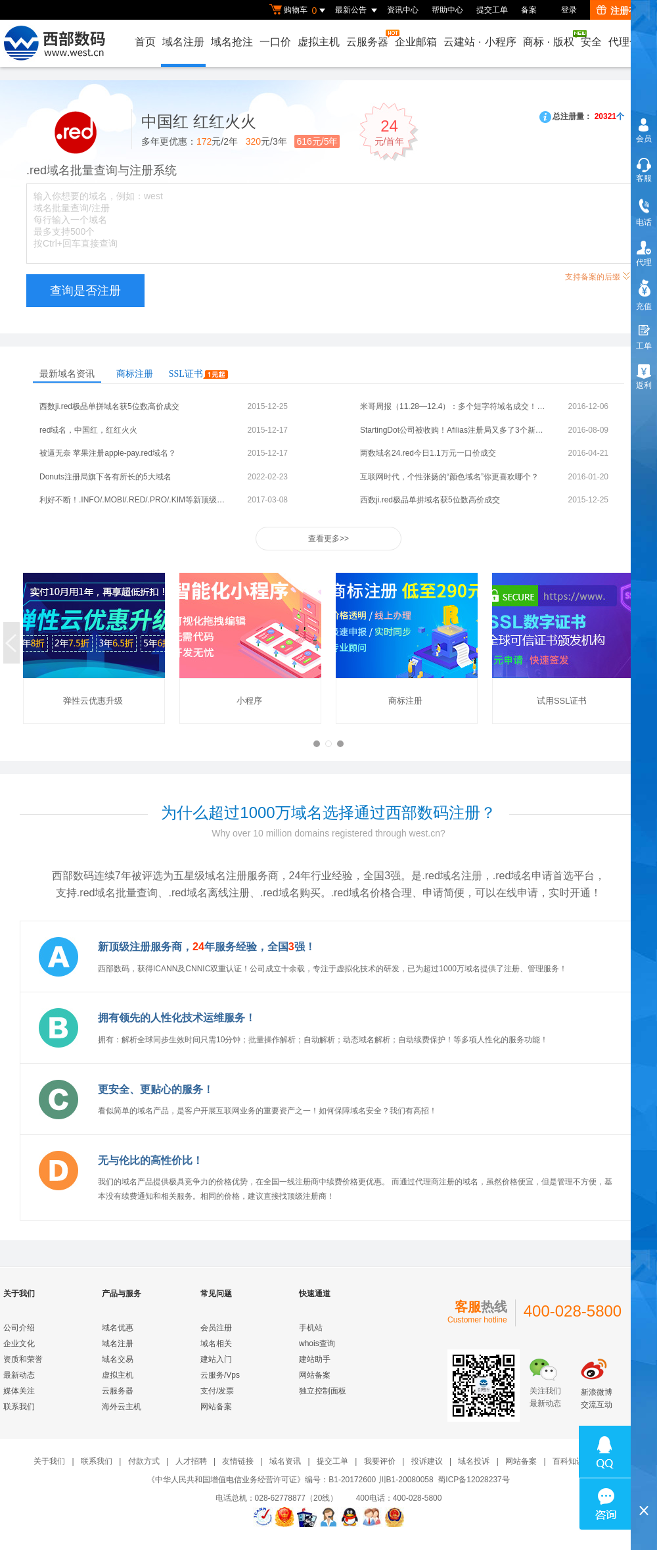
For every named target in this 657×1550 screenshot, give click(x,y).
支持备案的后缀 (598, 275)
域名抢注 (232, 41)
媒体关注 (19, 1390)
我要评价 (380, 1461)
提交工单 (492, 9)
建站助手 (314, 1359)
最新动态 (19, 1375)
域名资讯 (285, 1461)
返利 (644, 385)
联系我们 (19, 1406)
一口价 (275, 41)
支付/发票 (217, 1390)
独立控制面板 (322, 1390)
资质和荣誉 (23, 1359)
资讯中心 (403, 9)
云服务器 (368, 38)
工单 (644, 346)
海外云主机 (121, 1406)
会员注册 (216, 1327)
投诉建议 (427, 1461)
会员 (644, 138)
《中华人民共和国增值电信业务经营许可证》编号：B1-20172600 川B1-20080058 (290, 1479)
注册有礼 (622, 10)
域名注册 (183, 41)
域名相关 (216, 1343)
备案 (529, 9)
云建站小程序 (479, 41)
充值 (644, 306)
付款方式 (144, 1461)
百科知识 (568, 1461)
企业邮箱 (416, 41)
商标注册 (134, 374)
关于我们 (49, 1461)
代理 (644, 262)
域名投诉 (473, 1461)
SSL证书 (198, 374)
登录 (569, 9)
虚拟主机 (319, 41)
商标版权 (549, 38)
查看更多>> (328, 538)
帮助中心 (447, 9)
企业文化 (19, 1343)
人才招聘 (191, 1461)
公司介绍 (19, 1327)
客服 (644, 178)
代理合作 (629, 41)
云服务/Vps (220, 1375)
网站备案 (216, 1406)
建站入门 (216, 1359)
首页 (145, 41)
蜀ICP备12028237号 (473, 1479)
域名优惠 (117, 1327)
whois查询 (317, 1343)
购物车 (298, 10)
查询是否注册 (85, 290)
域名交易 (117, 1359)
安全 (591, 41)
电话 (644, 222)
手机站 (311, 1327)
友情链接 (238, 1461)
